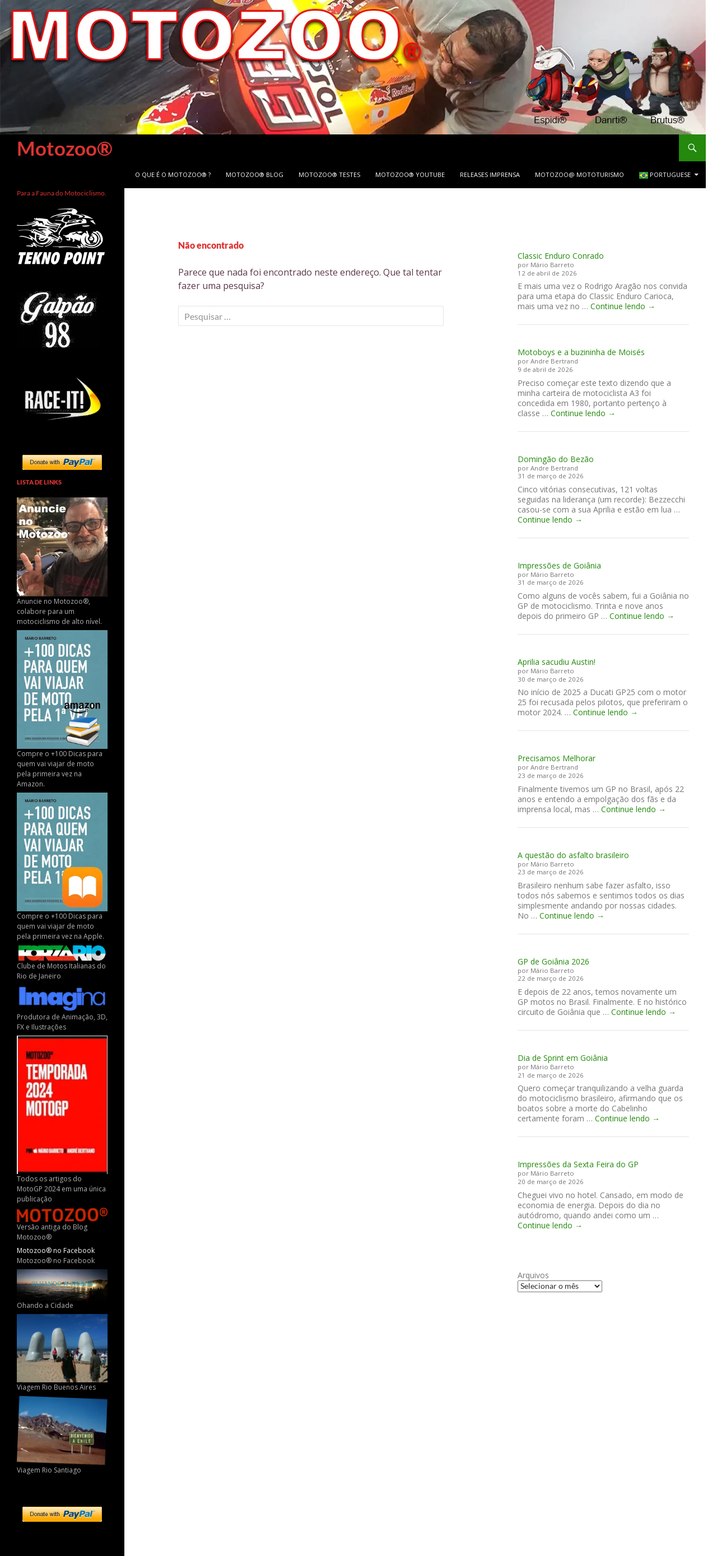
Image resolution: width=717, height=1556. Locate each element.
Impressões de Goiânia (559, 565)
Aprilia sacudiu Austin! (556, 661)
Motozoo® (65, 148)
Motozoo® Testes (329, 174)
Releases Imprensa (490, 174)
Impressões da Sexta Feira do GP (578, 1164)
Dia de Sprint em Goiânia (563, 1057)
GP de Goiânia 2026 (553, 961)
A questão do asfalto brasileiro (573, 855)
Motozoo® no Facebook (56, 1250)
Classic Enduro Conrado (561, 255)
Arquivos (533, 1275)
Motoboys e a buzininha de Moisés (581, 352)
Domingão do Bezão (556, 459)
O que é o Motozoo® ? (173, 174)
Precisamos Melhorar (556, 758)
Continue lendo (622, 306)
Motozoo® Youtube (410, 174)
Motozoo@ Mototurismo (579, 174)
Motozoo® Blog (254, 174)
